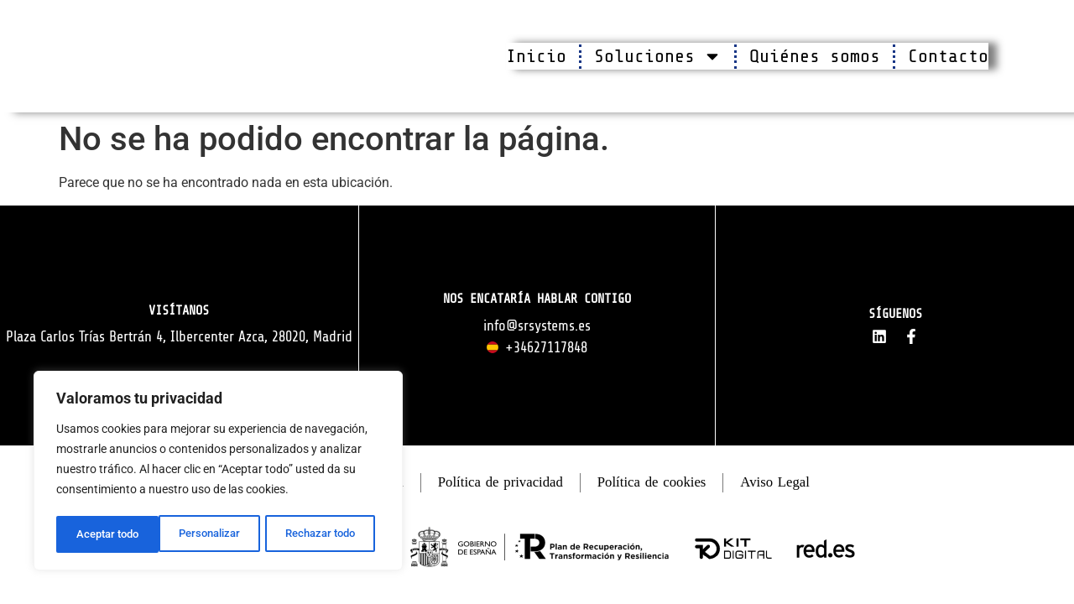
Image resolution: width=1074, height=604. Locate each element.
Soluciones (658, 56)
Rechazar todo (217, 534)
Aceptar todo (329, 534)
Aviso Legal (790, 485)
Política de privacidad (498, 485)
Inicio (536, 56)
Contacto (948, 56)
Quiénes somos (814, 56)
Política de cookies (659, 485)
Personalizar (106, 534)
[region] (218, 472)
